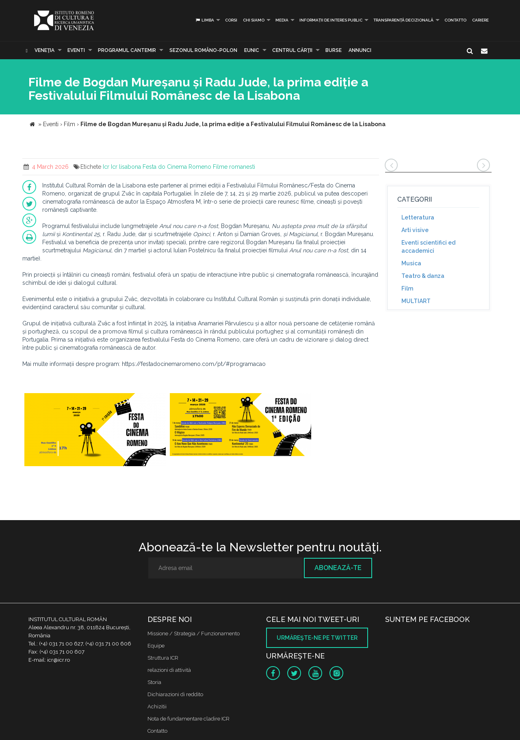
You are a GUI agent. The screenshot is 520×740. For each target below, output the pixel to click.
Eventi (76, 50)
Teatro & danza (422, 276)
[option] (95, 430)
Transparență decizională (403, 20)
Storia (154, 682)
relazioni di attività (169, 670)
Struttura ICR (162, 658)
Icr (106, 166)
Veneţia (44, 50)
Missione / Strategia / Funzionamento (193, 633)
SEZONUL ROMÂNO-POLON (203, 50)
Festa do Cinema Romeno (177, 166)
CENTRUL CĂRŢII (292, 50)
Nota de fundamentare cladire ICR (188, 719)
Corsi (231, 20)
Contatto (455, 20)
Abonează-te (338, 568)
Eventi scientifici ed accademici (428, 246)
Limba (204, 20)
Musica (411, 263)
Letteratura (417, 217)
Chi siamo (253, 20)
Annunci (360, 50)
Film (407, 288)
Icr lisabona (126, 166)
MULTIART (416, 301)
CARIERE (480, 20)
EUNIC (251, 50)
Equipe (156, 646)
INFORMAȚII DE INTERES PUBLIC (330, 20)
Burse (333, 50)
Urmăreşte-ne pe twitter (317, 638)
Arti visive (415, 230)
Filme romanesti (234, 166)
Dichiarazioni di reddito (175, 694)
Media (281, 20)
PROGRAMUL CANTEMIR (127, 50)
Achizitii (157, 706)
